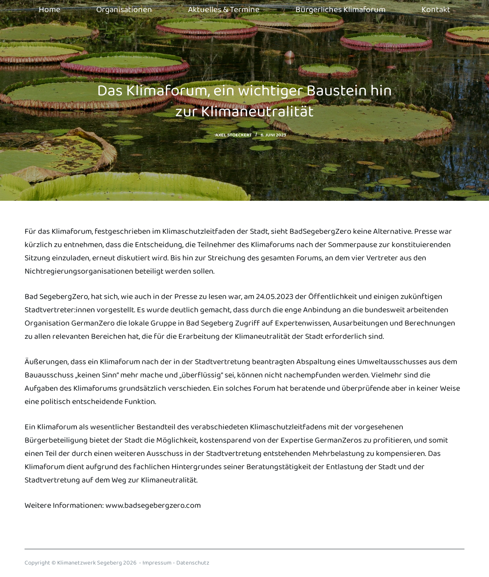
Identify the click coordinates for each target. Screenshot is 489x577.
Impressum (156, 563)
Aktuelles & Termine (224, 9)
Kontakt (435, 9)
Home (49, 9)
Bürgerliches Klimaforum (340, 9)
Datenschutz (192, 563)
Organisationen (124, 9)
